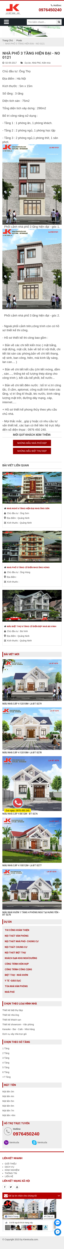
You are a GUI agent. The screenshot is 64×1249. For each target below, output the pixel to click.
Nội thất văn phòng (17, 936)
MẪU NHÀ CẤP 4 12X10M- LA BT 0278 (22, 752)
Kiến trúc (46, 63)
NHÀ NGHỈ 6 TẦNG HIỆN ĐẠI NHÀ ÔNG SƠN (28, 508)
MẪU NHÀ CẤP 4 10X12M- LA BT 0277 (22, 865)
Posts (19, 40)
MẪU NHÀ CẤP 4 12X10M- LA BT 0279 (22, 703)
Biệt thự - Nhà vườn (16, 975)
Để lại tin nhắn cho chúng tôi (23, 1195)
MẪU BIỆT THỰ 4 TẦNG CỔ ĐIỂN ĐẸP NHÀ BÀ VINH (31, 626)
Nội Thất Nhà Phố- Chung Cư (21, 941)
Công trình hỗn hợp (17, 964)
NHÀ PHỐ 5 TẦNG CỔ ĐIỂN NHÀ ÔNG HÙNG (28, 567)
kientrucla (14, 1142)
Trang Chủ (7, 40)
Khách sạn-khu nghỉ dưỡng (21, 958)
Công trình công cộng (18, 969)
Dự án (28, 63)
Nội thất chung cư (16, 947)
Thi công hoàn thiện (17, 930)
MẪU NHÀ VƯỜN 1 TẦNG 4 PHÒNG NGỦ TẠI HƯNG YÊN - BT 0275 (31, 913)
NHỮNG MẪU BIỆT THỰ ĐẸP (32, 451)
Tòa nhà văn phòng (16, 986)
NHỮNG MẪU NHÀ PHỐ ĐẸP (32, 443)
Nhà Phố (36, 63)
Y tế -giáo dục (13, 980)
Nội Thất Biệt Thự (15, 952)
